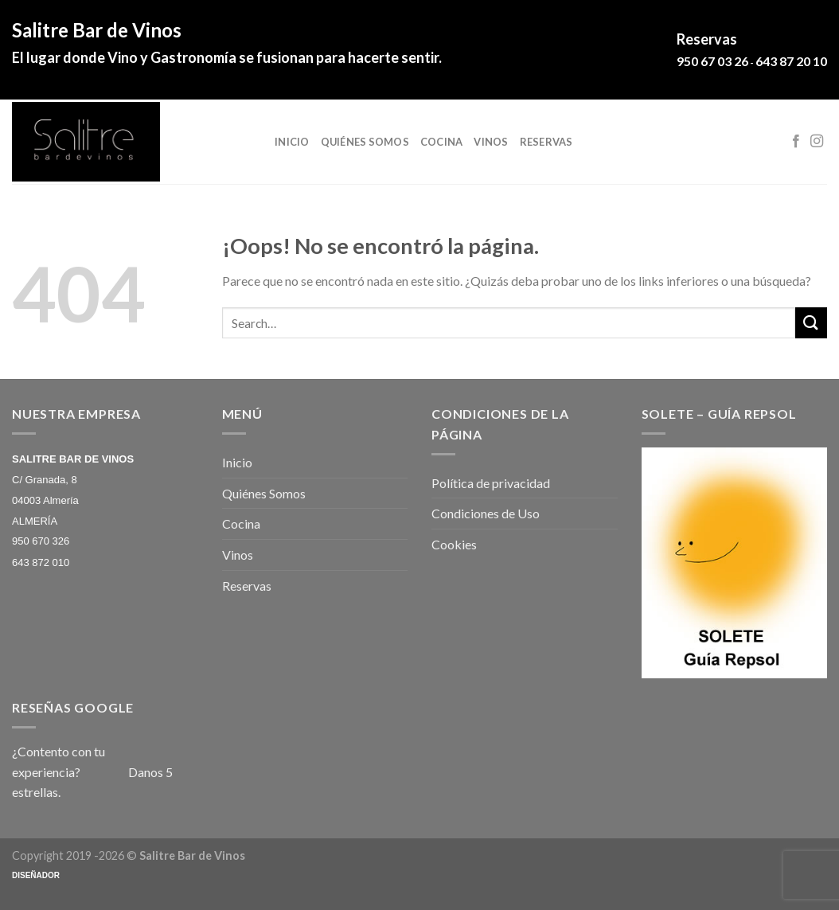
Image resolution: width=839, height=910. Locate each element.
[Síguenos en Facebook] (796, 142)
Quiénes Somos (365, 141)
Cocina (441, 141)
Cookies (454, 544)
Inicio (292, 141)
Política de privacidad (490, 482)
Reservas (546, 141)
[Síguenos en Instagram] (816, 142)
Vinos (491, 141)
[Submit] (811, 322)
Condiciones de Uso (485, 513)
